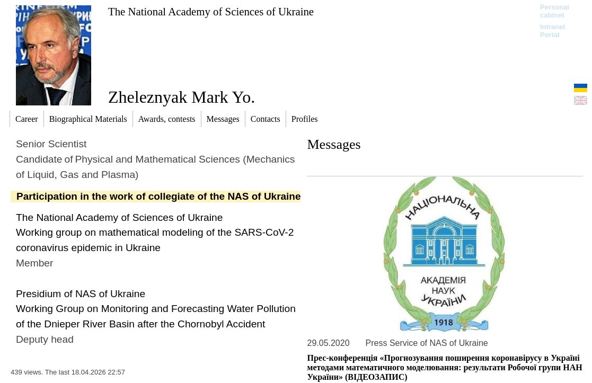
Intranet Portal (553, 31)
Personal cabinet (554, 11)
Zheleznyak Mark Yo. (181, 96)
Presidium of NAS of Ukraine (80, 293)
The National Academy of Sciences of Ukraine (211, 11)
